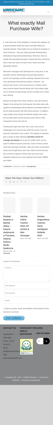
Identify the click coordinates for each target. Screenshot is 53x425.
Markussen (8, 166)
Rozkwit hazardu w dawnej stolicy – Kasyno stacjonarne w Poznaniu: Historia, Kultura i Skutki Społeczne (9, 232)
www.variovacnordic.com (12, 358)
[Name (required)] (26, 285)
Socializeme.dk (35, 380)
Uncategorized (31, 166)
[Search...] (39, 341)
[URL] (26, 300)
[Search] (46, 341)
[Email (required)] (26, 293)
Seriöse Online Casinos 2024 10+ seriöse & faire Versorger (25, 226)
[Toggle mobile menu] (49, 12)
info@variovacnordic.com (12, 351)
